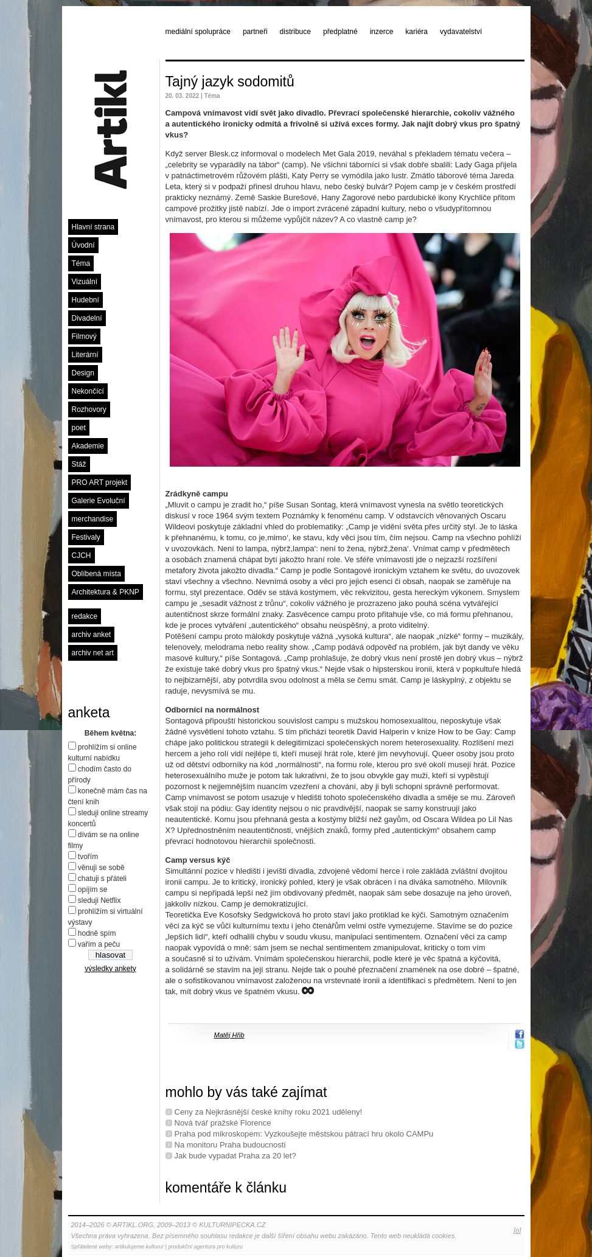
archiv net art (93, 653)
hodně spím (97, 933)
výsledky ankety (110, 968)
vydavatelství (461, 31)
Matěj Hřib (229, 1035)
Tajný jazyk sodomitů (229, 81)
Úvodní (83, 245)
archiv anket (91, 634)
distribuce (295, 31)
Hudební (85, 300)
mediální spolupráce (198, 31)
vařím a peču (99, 944)
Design (83, 373)
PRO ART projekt (100, 482)
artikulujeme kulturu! (139, 1247)
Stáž (79, 464)
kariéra (416, 31)
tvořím (88, 856)
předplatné (340, 31)
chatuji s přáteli (102, 878)
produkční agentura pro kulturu (205, 1247)
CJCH (81, 555)
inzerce (382, 31)
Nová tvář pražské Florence (223, 1122)
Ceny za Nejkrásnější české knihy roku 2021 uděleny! (269, 1111)
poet (79, 427)
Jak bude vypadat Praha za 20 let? (235, 1155)
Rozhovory (89, 409)
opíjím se (93, 889)
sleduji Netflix (99, 900)
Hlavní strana (93, 227)
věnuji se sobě (101, 867)
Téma (81, 263)
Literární (85, 354)
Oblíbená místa (96, 573)
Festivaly (86, 537)
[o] (517, 1230)
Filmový (84, 336)
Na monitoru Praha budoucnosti (230, 1144)
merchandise (93, 519)
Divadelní (87, 318)
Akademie (88, 446)
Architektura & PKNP (105, 592)
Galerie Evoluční (98, 500)
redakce (85, 616)
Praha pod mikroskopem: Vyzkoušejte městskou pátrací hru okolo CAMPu (304, 1133)
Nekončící (88, 391)
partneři (255, 31)
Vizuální (84, 281)
